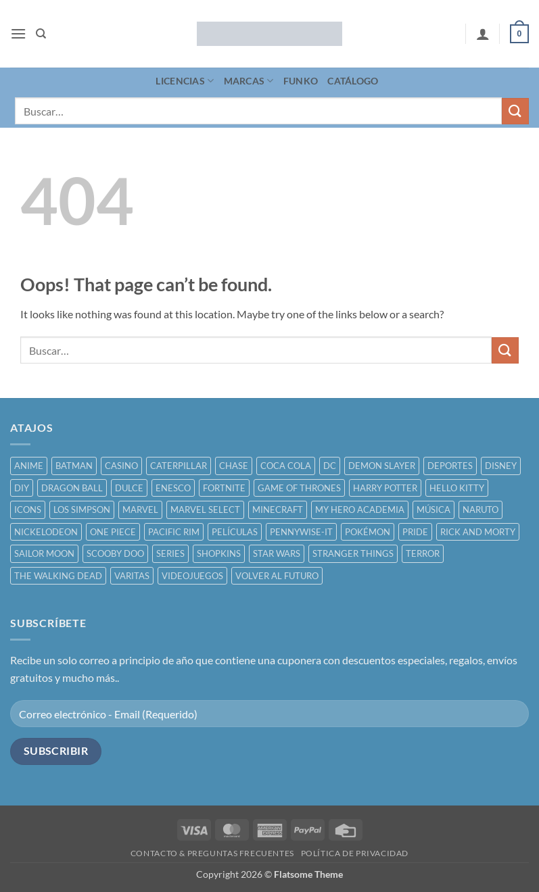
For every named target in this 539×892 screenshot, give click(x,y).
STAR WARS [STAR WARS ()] (276, 553)
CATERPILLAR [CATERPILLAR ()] (178, 465)
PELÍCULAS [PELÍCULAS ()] (235, 531)
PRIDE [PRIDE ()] (415, 531)
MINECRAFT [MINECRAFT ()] (277, 509)
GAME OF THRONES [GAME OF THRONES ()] (299, 487)
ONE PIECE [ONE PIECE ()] (113, 531)
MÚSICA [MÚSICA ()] (433, 509)
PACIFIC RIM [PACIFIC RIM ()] (174, 531)
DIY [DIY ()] (21, 487)
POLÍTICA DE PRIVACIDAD (354, 853)
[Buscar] (41, 34)
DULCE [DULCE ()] (129, 487)
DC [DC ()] (329, 465)
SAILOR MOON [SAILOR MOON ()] (44, 553)
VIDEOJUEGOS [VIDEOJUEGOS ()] (192, 575)
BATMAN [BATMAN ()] (74, 465)
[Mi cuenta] (483, 34)
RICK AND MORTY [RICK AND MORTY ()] (477, 531)
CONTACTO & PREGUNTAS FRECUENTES (212, 853)
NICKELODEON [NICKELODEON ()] (46, 531)
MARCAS (249, 80)
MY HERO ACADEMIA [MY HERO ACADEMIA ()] (359, 509)
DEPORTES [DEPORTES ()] (450, 465)
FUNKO (300, 80)
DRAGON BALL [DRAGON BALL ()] (72, 487)
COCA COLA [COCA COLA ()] (285, 465)
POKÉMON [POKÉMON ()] (367, 531)
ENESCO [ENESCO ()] (173, 487)
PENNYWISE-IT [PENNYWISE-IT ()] (301, 531)
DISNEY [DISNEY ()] (501, 465)
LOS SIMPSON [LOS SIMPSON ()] (81, 509)
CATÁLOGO (352, 80)
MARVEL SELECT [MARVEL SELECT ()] (205, 509)
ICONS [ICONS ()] (27, 509)
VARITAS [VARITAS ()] (131, 575)
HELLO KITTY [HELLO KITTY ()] (456, 487)
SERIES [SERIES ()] (170, 553)
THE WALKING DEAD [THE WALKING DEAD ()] (58, 575)
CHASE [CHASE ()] (233, 465)
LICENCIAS (185, 80)
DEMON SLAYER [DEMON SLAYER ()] (381, 465)
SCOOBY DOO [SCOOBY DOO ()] (115, 553)
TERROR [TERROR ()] (423, 553)
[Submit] (515, 111)
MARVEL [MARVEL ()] (140, 509)
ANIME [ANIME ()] (28, 465)
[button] (18, 33)
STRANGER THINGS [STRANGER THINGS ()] (353, 553)
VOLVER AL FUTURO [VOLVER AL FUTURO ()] (277, 575)
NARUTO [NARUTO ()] (480, 509)
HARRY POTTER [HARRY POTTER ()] (385, 487)
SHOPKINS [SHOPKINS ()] (219, 553)
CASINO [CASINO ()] (121, 465)
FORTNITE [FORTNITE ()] (224, 487)
